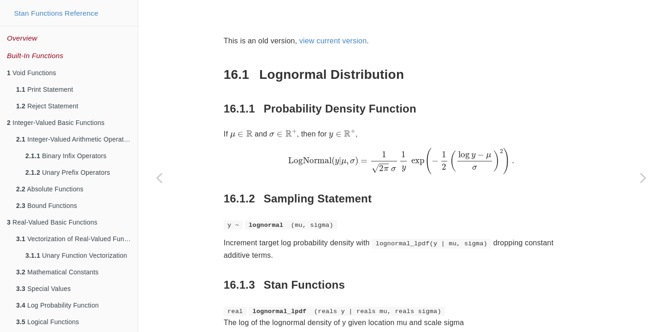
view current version (333, 41)
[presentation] (241, 134)
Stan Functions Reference (56, 13)
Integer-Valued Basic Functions (56, 122)
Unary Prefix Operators (67, 172)
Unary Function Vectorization (76, 255)
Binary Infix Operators (66, 156)
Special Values (43, 288)
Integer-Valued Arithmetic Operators (74, 139)
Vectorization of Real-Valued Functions (77, 239)
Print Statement (44, 89)
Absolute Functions (49, 189)
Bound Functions (46, 205)
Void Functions (31, 73)
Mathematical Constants (57, 272)
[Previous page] (159, 177)
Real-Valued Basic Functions (52, 222)
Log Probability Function (57, 305)
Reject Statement (47, 106)
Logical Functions (47, 322)
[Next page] (643, 177)
